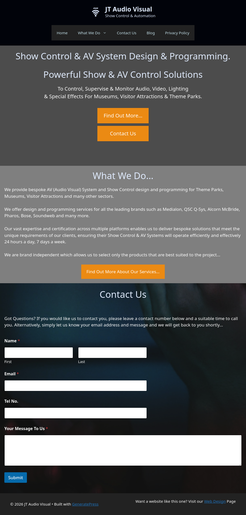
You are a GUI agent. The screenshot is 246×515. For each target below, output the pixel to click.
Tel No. (11, 401)
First (8, 361)
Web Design (215, 501)
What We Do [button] (95, 32)
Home (62, 32)
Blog (151, 32)
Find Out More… (123, 115)
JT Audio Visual (128, 9)
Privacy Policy (177, 32)
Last (81, 361)
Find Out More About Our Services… (123, 272)
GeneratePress (85, 504)
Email (11, 373)
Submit (15, 477)
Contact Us (126, 32)
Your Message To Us (26, 428)
